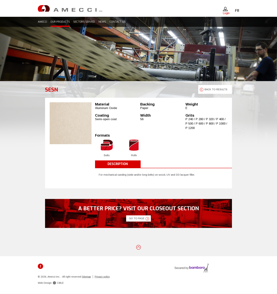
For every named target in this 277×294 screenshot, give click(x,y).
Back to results (216, 89)
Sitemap (86, 276)
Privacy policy (102, 276)
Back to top (138, 247)
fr (237, 10)
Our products (60, 21)
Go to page (137, 218)
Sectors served (84, 21)
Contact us (118, 21)
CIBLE (60, 282)
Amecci (42, 21)
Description (118, 164)
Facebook (40, 266)
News (102, 21)
